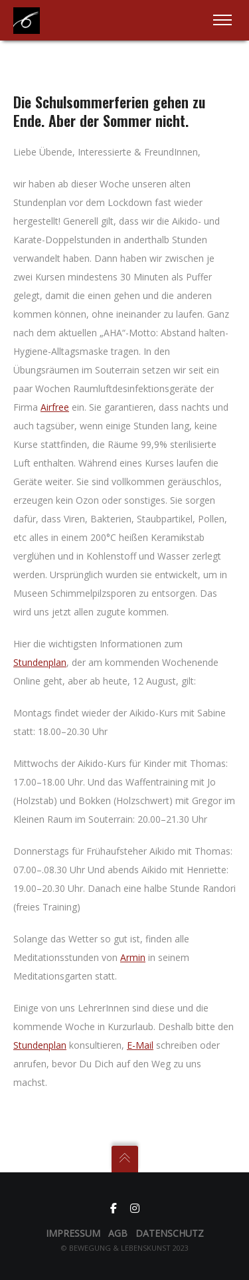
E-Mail (140, 1045)
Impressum (73, 1233)
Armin (132, 957)
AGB (117, 1233)
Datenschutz (169, 1233)
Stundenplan (39, 662)
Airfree (55, 407)
